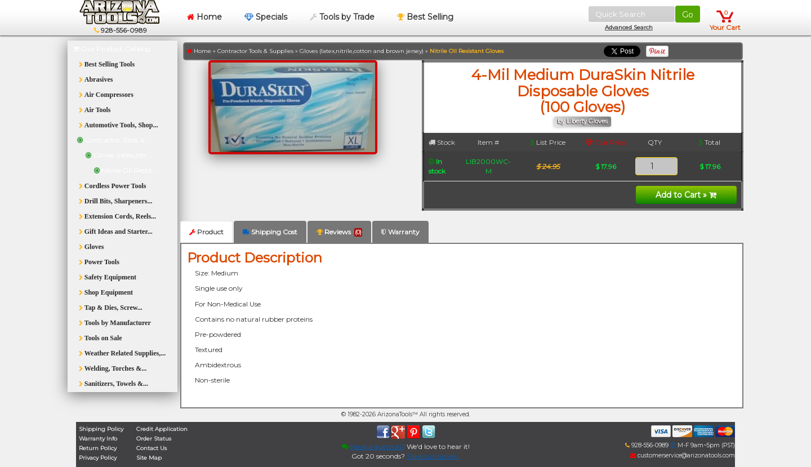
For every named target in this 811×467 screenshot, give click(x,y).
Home (204, 17)
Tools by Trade (342, 17)
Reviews (339, 232)
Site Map (149, 457)
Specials (265, 17)
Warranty (400, 232)
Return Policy (98, 448)
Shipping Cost (270, 232)
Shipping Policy (101, 429)
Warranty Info (98, 438)
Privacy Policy (98, 457)
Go (687, 15)
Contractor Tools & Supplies (255, 51)
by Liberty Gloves (583, 121)
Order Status (153, 438)
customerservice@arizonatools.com (682, 455)
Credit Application (162, 429)
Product (206, 232)
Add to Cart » (686, 195)
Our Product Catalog (111, 49)
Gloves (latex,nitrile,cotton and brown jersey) (362, 51)
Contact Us (151, 448)
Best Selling (425, 17)
